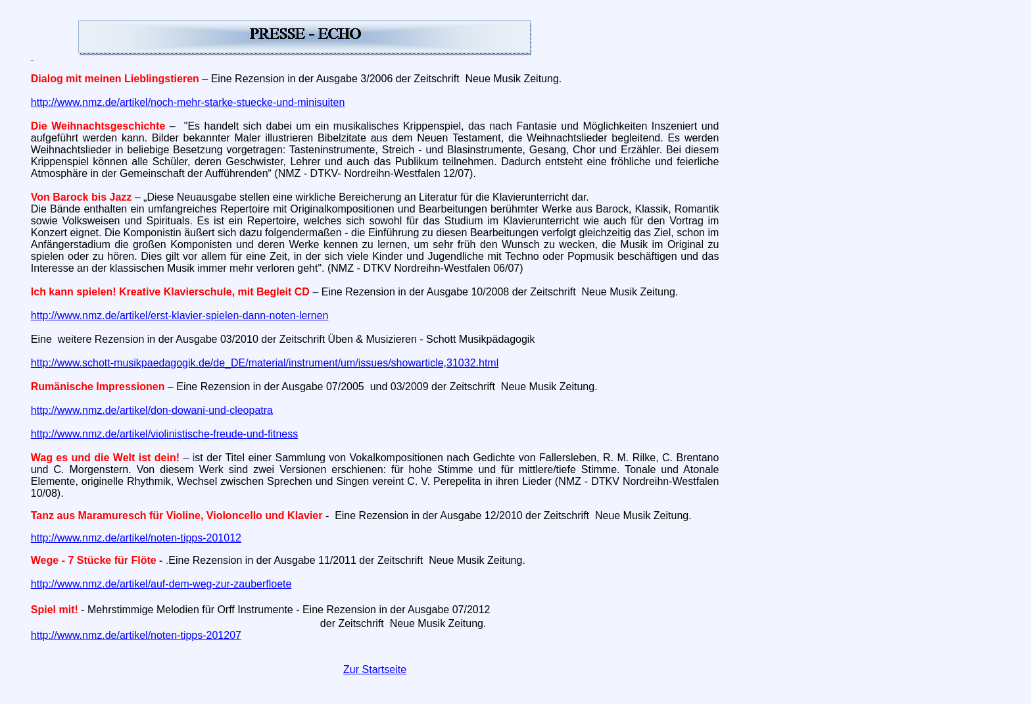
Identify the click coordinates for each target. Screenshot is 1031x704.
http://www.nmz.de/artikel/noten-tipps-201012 (136, 537)
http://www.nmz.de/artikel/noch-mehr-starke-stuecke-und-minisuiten (188, 102)
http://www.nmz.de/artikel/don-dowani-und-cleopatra (152, 410)
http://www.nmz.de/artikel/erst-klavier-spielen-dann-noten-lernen (180, 315)
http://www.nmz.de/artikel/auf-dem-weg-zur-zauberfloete (161, 584)
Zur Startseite (374, 669)
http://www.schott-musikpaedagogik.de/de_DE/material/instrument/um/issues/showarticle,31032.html (264, 362)
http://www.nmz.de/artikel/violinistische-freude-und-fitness (164, 434)
